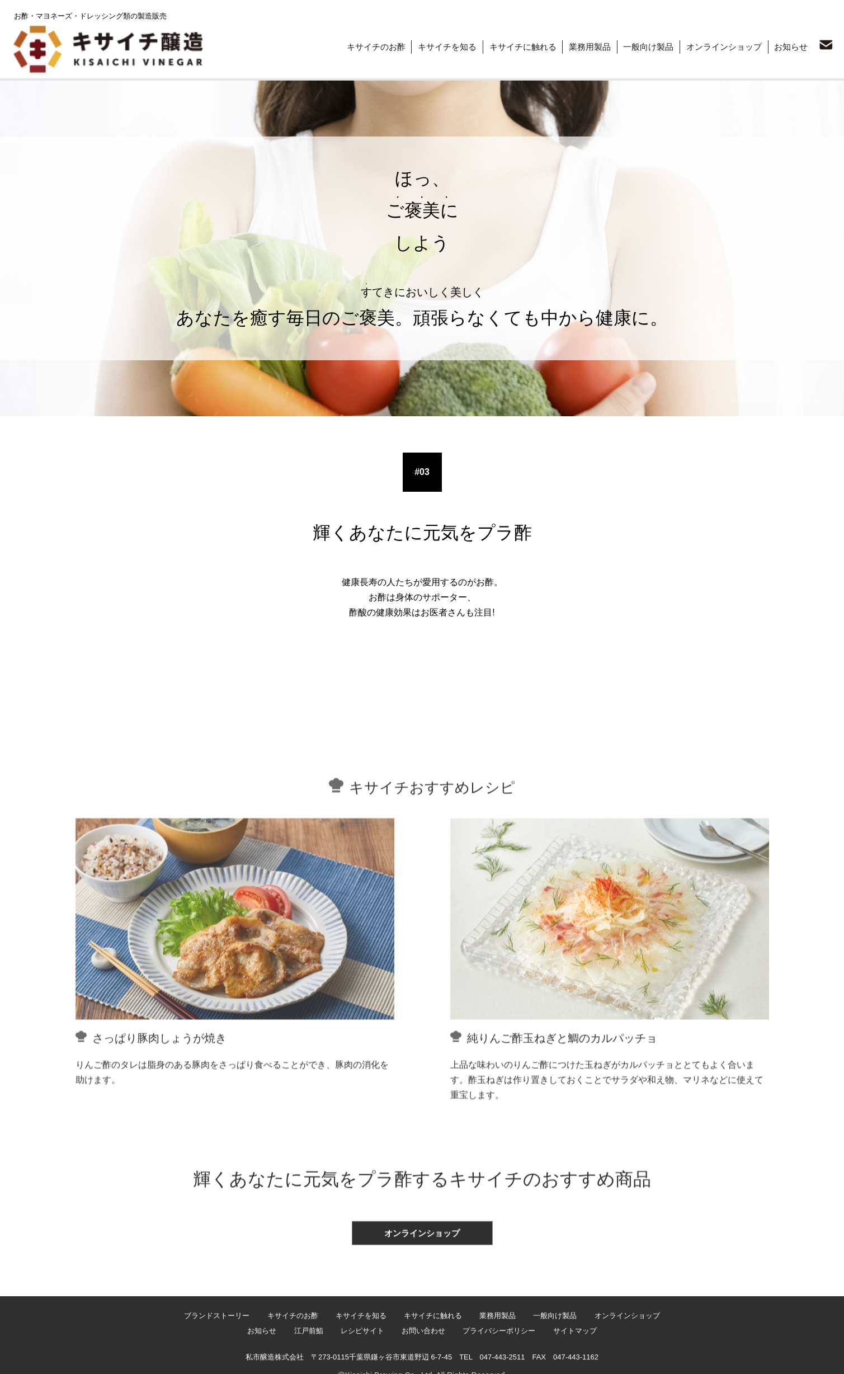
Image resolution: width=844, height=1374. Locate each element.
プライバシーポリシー (501, 1360)
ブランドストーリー (80, 72)
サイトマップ (579, 1360)
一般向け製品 (644, 45)
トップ (22, 72)
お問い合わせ (424, 1360)
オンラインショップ (721, 45)
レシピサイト (361, 1360)
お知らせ (790, 45)
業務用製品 (584, 45)
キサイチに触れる (515, 45)
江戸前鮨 (305, 1360)
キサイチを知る (438, 45)
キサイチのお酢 (366, 45)
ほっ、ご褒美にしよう (159, 72)
